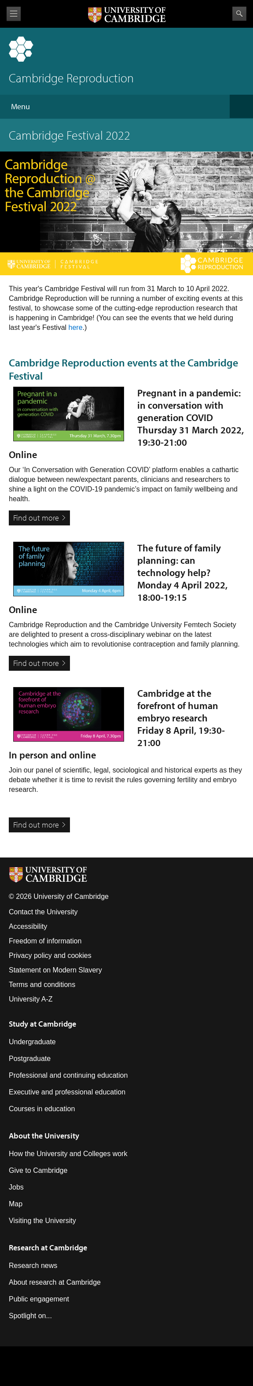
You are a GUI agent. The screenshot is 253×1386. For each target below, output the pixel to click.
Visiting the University (42, 1220)
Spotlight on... (30, 1315)
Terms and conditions (42, 984)
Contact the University (43, 912)
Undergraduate (32, 1042)
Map (15, 1204)
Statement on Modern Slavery (55, 970)
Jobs (16, 1187)
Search (239, 14)
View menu (14, 14)
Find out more (36, 518)
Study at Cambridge (42, 1024)
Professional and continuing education (68, 1075)
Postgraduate (30, 1058)
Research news (33, 1265)
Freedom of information (45, 941)
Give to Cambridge (38, 1170)
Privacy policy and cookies (50, 955)
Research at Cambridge (48, 1247)
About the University (44, 1136)
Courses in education (42, 1108)
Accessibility (28, 926)
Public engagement (39, 1299)
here (76, 327)
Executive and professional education (67, 1092)
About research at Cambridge (55, 1282)
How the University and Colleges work (68, 1153)
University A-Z (31, 999)
